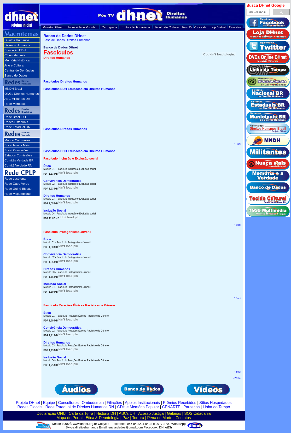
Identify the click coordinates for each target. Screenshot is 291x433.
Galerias (174, 413)
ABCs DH (127, 413)
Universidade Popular (81, 27)
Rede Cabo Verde (17, 183)
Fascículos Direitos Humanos (65, 81)
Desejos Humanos (17, 45)
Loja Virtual (218, 27)
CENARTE (171, 407)
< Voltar (237, 378)
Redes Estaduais (16, 122)
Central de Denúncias (20, 70)
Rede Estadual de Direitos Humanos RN (79, 407)
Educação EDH (15, 50)
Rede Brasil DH (15, 117)
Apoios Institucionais (142, 403)
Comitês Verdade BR (19, 160)
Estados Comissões (18, 155)
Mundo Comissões (17, 140)
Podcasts (200, 27)
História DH (106, 413)
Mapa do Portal (70, 418)
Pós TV (187, 27)
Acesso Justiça (151, 413)
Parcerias (191, 407)
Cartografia (109, 27)
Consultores (68, 403)
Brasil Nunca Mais (17, 145)
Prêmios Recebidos (179, 403)
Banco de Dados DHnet (64, 36)
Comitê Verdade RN (18, 165)
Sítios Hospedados (215, 403)
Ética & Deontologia (102, 418)
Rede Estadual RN (17, 127)
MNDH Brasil (14, 88)
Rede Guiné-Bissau (18, 188)
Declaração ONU (51, 413)
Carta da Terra (81, 413)
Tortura (138, 418)
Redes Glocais (29, 407)
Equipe (49, 403)
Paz (125, 418)
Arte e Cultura (13, 65)
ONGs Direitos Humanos (22, 93)
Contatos (235, 27)
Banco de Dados (16, 75)
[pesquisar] (257, 12)
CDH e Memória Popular (138, 407)
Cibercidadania (15, 55)
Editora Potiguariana (136, 27)
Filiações (114, 403)
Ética (47, 166)
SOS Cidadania (197, 413)
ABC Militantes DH (17, 99)
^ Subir (237, 144)
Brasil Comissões (17, 150)
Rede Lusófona (15, 178)
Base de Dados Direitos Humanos (66, 40)
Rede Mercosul (15, 104)
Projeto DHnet (53, 27)
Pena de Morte (159, 418)
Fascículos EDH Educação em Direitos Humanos (79, 89)
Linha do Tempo (216, 407)
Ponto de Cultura (167, 27)
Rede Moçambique (18, 194)
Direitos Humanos (17, 40)
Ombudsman (93, 403)
